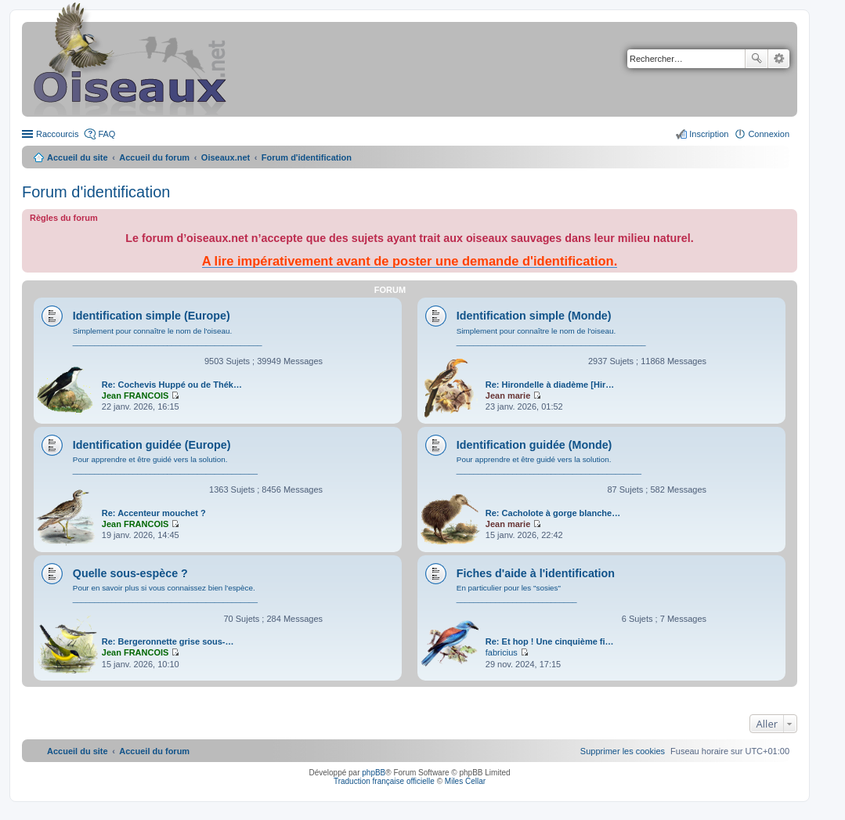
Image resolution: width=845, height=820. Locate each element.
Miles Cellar (465, 781)
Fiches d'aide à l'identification (536, 573)
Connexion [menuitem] (768, 134)
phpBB (373, 772)
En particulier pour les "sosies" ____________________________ (517, 593)
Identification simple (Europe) (151, 315)
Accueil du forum (154, 157)
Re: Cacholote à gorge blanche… (553, 513)
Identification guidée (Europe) (152, 444)
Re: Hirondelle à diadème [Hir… (550, 384)
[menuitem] (622, 751)
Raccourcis (57, 134)
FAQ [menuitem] (106, 134)
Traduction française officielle (384, 781)
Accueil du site (77, 157)
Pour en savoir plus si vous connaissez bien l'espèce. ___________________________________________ (165, 593)
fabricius (502, 652)
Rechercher (756, 58)
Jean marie (508, 395)
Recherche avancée (778, 58)
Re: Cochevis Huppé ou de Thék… (172, 384)
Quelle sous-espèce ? (130, 573)
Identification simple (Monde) (534, 315)
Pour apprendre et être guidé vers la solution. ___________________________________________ (165, 465)
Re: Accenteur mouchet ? (154, 513)
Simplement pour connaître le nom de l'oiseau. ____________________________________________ (167, 336)
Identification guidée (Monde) (534, 444)
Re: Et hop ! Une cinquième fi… (550, 641)
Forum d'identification (96, 191)
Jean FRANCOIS (135, 395)
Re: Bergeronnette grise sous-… (168, 641)
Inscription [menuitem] (708, 134)
